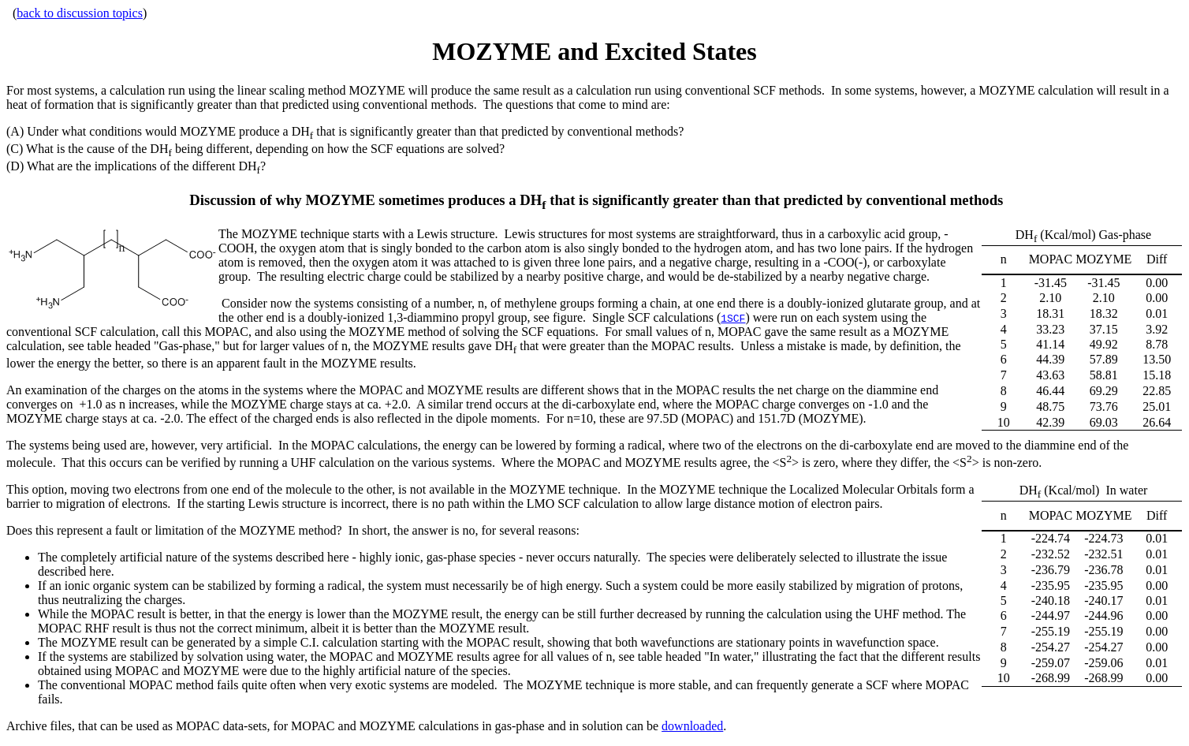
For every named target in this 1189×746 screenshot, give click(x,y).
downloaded (692, 726)
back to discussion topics (80, 13)
